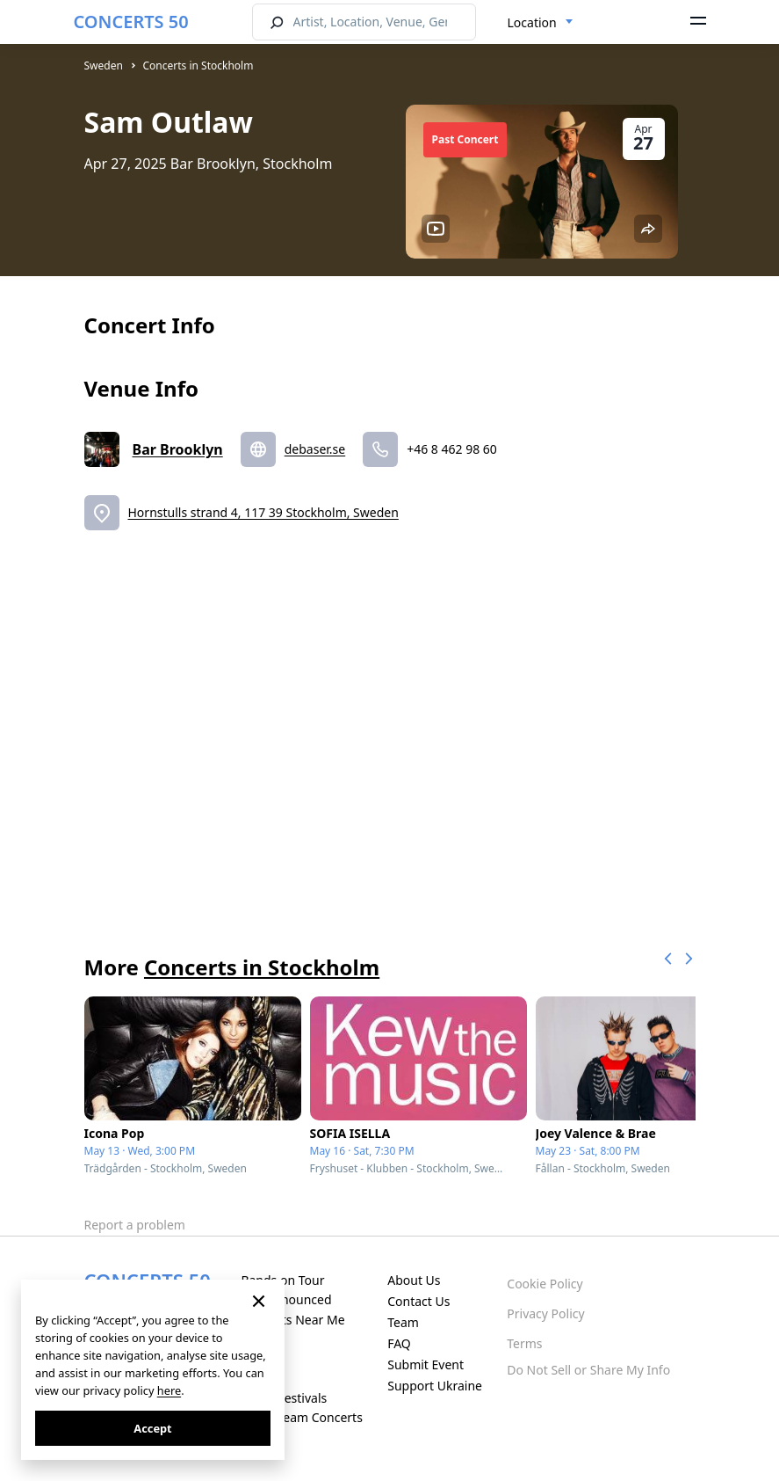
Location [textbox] (532, 22)
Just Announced (286, 1299)
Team (403, 1322)
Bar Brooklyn (178, 449)
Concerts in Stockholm (198, 65)
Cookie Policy (544, 1283)
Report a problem (134, 1224)
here (169, 1390)
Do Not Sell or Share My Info (588, 1369)
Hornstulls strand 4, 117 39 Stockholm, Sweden (263, 512)
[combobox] (541, 22)
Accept (152, 1428)
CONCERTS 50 (131, 21)
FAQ (399, 1343)
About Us (413, 1280)
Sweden (103, 65)
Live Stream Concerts (301, 1417)
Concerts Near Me (292, 1319)
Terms (524, 1343)
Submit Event (425, 1364)
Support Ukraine (434, 1385)
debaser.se (315, 449)
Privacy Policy (545, 1313)
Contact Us (418, 1301)
